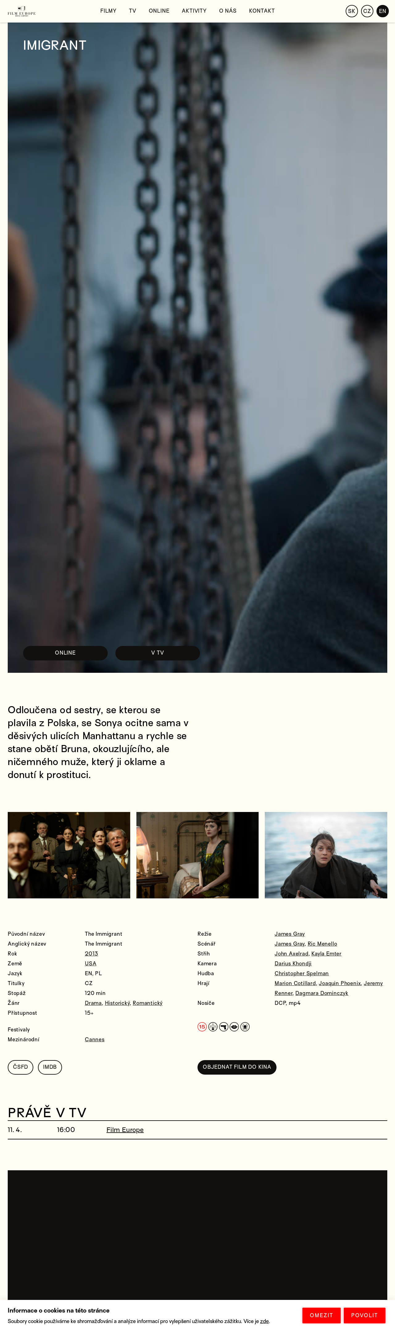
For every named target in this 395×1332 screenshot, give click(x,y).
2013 (91, 954)
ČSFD (20, 1067)
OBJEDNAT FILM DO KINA (237, 1067)
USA (90, 964)
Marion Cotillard (295, 983)
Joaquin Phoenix (340, 983)
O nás (228, 11)
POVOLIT (364, 1315)
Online (159, 11)
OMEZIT (321, 1315)
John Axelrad (292, 954)
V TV (157, 653)
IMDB (50, 1067)
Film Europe (125, 1130)
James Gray (290, 934)
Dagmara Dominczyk (321, 993)
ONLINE (65, 653)
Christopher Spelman (302, 973)
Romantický (148, 1003)
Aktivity (194, 11)
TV (132, 11)
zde (264, 1321)
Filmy (108, 11)
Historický (117, 1003)
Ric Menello (322, 944)
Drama (93, 1003)
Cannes (95, 1040)
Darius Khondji (293, 964)
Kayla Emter (326, 954)
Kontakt (262, 11)
